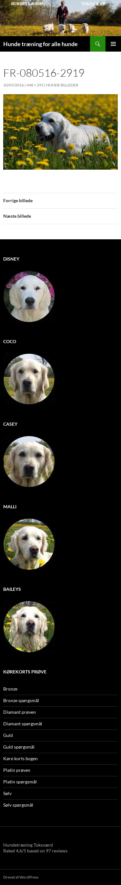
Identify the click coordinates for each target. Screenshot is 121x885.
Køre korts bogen (20, 758)
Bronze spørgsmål (21, 700)
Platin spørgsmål (20, 781)
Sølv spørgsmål (18, 805)
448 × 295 (35, 85)
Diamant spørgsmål (22, 723)
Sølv (7, 793)
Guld (8, 735)
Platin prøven (16, 770)
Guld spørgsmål (19, 747)
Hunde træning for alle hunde (40, 43)
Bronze (10, 688)
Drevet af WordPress (20, 877)
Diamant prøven (19, 712)
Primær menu (113, 44)
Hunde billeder (62, 85)
